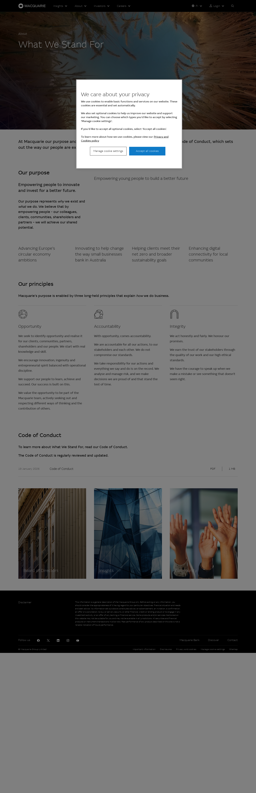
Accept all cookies (147, 151)
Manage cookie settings (108, 151)
